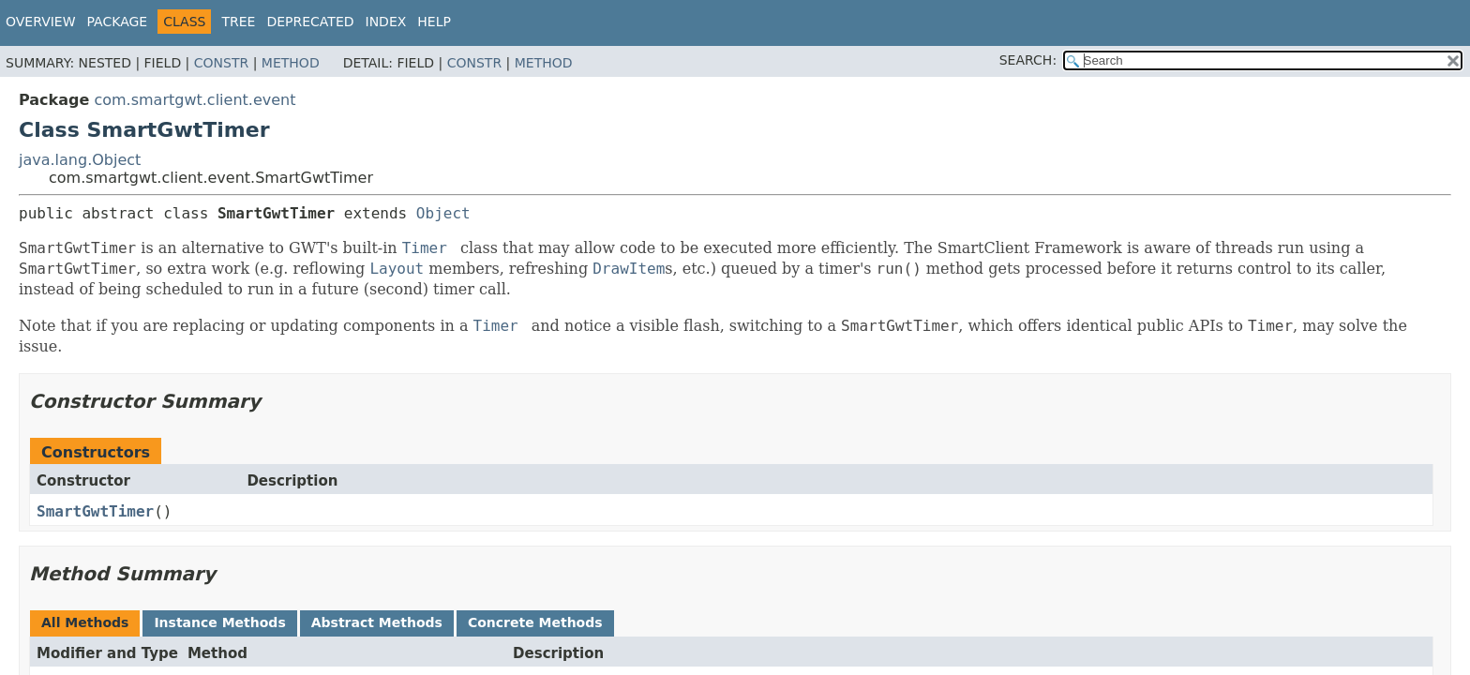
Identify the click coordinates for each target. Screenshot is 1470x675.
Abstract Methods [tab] (376, 622)
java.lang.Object (80, 160)
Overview (41, 21)
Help (434, 21)
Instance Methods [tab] (219, 622)
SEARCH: (1028, 60)
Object (443, 213)
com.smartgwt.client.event (194, 100)
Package (117, 21)
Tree (238, 21)
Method (291, 62)
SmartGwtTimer (95, 511)
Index (386, 21)
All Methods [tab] (84, 622)
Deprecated (309, 21)
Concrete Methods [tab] (535, 622)
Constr (221, 62)
